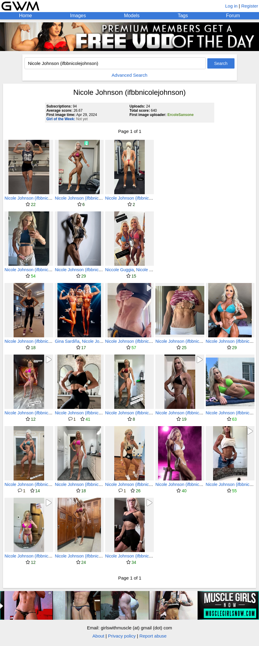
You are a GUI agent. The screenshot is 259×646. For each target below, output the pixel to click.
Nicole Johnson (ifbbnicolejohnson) (37, 198)
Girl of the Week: (61, 119)
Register (249, 5)
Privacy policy (122, 635)
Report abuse (153, 635)
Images (78, 15)
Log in (231, 5)
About (98, 635)
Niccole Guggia (119, 269)
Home (25, 15)
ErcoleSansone (180, 115)
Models (132, 15)
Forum (233, 15)
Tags (183, 15)
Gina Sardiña (67, 341)
